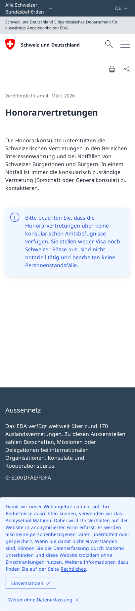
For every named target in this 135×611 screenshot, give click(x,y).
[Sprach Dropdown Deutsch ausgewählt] (121, 8)
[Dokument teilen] (126, 69)
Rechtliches (73, 569)
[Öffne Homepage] (42, 44)
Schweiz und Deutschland (50, 45)
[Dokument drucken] (112, 69)
